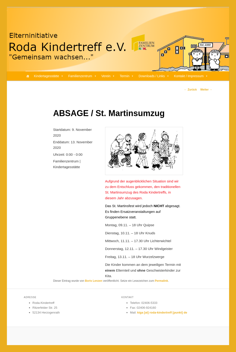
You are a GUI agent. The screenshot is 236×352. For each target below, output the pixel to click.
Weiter (206, 89)
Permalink (161, 280)
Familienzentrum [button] (82, 76)
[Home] (28, 76)
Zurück (190, 89)
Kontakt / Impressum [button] (191, 76)
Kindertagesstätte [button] (49, 76)
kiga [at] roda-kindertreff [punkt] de (162, 312)
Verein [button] (108, 76)
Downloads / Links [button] (154, 76)
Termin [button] (127, 76)
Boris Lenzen (93, 280)
